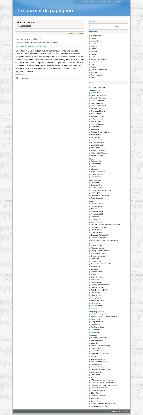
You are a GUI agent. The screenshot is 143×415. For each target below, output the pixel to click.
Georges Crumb (97, 108)
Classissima (95, 182)
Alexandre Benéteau (98, 98)
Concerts (94, 43)
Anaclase (94, 209)
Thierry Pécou (96, 137)
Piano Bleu (95, 279)
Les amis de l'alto (97, 206)
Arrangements (96, 36)
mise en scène (33, 46)
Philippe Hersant (97, 119)
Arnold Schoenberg (98, 150)
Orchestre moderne (98, 390)
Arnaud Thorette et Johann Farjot (103, 403)
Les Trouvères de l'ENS (99, 406)
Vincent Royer (96, 398)
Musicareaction (96, 272)
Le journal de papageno (45, 10)
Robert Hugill (95, 329)
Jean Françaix (96, 114)
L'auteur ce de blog (98, 87)
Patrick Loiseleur (24, 42)
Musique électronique (98, 59)
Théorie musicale (97, 75)
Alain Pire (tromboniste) (99, 361)
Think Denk (95, 332)
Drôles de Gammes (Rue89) (101, 190)
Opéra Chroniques (97, 277)
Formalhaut (95, 258)
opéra (44, 46)
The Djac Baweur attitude (100, 251)
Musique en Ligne (97, 62)
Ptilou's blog (95, 292)
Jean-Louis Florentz (98, 111)
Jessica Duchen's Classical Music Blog (105, 316)
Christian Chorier (97, 243)
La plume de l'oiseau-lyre (100, 285)
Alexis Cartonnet (97, 103)
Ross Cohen (95, 375)
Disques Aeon (96, 164)
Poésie (93, 67)
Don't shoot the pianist (99, 314)
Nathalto (94, 274)
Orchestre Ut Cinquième (99, 388)
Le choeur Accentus (98, 359)
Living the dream (97, 322)
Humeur (94, 54)
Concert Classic (96, 187)
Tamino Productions (98, 351)
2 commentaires (24, 78)
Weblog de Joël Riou (98, 300)
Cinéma (94, 38)
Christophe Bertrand (98, 100)
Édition (93, 49)
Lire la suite (19, 74)
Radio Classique (97, 198)
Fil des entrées (25, 26)
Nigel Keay (95, 129)
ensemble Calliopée (98, 367)
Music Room (95, 343)
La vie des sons (96, 295)
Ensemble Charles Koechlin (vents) (103, 382)
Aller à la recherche (114, 2)
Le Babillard (95, 217)
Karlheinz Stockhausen (99, 153)
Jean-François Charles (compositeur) (104, 240)
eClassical (94, 169)
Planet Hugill (95, 319)
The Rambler (95, 324)
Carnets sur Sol (96, 230)
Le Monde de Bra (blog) (99, 227)
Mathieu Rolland (97, 145)
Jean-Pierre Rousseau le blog (101, 264)
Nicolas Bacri (95, 93)
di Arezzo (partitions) (98, 338)
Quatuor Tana (96, 401)
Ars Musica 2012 (97, 214)
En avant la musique (98, 237)
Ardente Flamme (97, 211)
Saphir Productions (98, 171)
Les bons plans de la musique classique (105, 224)
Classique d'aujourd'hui (99, 235)
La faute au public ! (28, 39)
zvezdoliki (94, 308)
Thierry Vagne (96, 298)
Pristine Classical (97, 174)
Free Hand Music (97, 340)
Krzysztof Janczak (97, 124)
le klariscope (95, 266)
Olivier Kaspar (96, 127)
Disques (94, 46)
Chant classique (97, 232)
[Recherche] (102, 26)
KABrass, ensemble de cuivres (102, 380)
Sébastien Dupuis (97, 248)
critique (21, 46)
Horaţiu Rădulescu (97, 142)
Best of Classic (96, 222)
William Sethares (97, 155)
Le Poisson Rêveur (98, 287)
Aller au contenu (87, 2)
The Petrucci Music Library (100, 345)
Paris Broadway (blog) (99, 290)
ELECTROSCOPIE (98, 253)
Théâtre (94, 77)
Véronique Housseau (98, 396)
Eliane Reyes (95, 393)
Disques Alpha (96, 161)
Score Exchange (97, 348)
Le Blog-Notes (96, 219)
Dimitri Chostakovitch (98, 106)
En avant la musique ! (99, 256)
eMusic (93, 166)
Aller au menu (100, 2)
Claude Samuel (96, 245)
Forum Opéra (96, 193)
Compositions (96, 41)
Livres (93, 56)
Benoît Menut (96, 134)
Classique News (97, 185)
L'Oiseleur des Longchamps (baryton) (104, 385)
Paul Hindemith (96, 121)
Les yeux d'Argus (97, 306)
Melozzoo (94, 269)
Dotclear (124, 411)
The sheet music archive (99, 353)
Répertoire (94, 72)
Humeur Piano (96, 261)
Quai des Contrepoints (99, 70)
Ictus (92, 377)
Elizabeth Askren (97, 364)
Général (94, 51)
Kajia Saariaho (96, 148)
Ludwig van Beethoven (99, 95)
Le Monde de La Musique (100, 195)
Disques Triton (96, 177)
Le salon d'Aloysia (97, 203)
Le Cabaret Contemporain (100, 369)
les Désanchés (96, 372)
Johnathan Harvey (97, 116)
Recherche (93, 22)
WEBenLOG (95, 303)
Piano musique (96, 282)
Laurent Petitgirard (97, 140)
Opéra (54, 42)
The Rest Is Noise (97, 327)
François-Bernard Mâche (100, 132)
